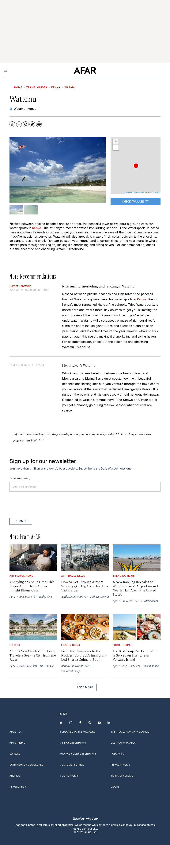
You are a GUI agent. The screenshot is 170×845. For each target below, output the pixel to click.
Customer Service (72, 764)
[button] (136, 166)
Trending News (124, 575)
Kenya (55, 87)
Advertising (17, 742)
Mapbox (157, 192)
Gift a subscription (73, 742)
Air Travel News (21, 575)
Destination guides (123, 742)
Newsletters (18, 786)
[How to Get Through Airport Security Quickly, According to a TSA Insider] (85, 557)
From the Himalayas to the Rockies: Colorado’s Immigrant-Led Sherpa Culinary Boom (84, 655)
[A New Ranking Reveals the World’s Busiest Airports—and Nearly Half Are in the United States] (137, 557)
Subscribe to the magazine (77, 731)
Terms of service (122, 775)
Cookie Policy (69, 775)
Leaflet (129, 192)
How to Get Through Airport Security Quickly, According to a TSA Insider (84, 586)
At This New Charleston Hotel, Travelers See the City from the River (32, 655)
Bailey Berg (45, 596)
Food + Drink (70, 644)
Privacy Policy (120, 764)
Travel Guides (36, 87)
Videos (115, 786)
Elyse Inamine (151, 666)
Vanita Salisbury (70, 671)
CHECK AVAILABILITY (135, 201)
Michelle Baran (149, 600)
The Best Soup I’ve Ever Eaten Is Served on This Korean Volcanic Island (135, 655)
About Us (15, 731)
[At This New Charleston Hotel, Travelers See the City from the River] (33, 627)
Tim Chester (46, 666)
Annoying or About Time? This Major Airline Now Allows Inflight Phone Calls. (31, 586)
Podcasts (117, 753)
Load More (85, 687)
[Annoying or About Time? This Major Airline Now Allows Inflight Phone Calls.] (33, 557)
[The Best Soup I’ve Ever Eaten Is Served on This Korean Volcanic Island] (137, 627)
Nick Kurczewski (99, 596)
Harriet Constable (20, 285)
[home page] (85, 70)
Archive (14, 775)
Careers (14, 753)
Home (18, 87)
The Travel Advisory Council (130, 731)
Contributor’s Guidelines (26, 764)
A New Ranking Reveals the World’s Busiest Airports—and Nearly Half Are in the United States (135, 588)
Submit (21, 521)
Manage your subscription (78, 753)
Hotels (14, 644)
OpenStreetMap (139, 192)
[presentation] (38, 504)
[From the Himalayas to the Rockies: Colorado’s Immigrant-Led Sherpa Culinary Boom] (85, 627)
